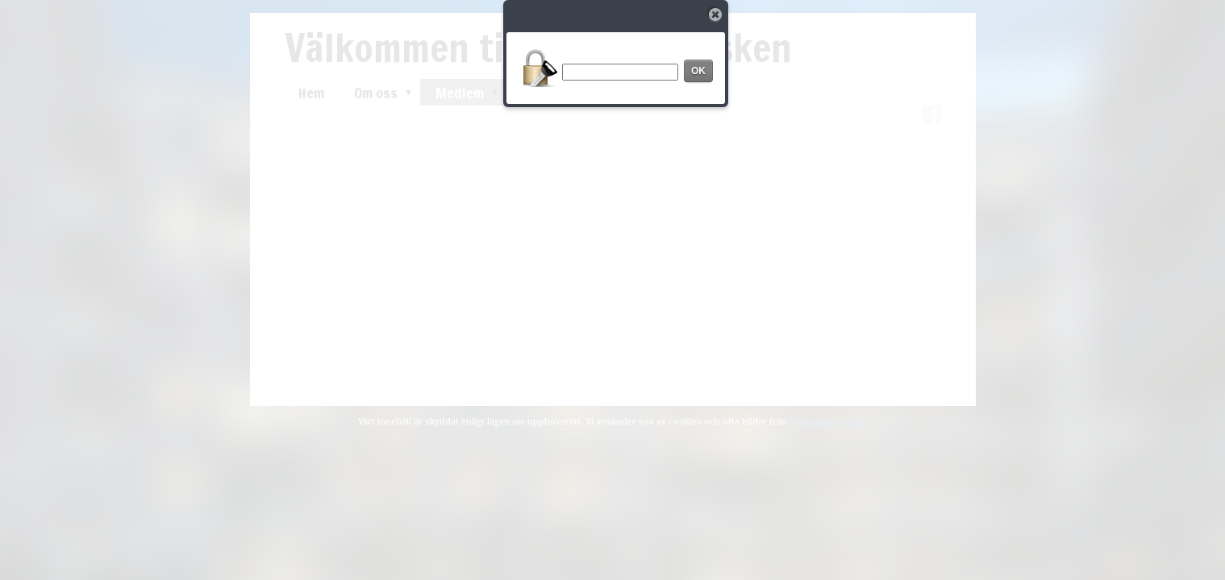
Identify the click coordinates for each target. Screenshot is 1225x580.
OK (698, 71)
